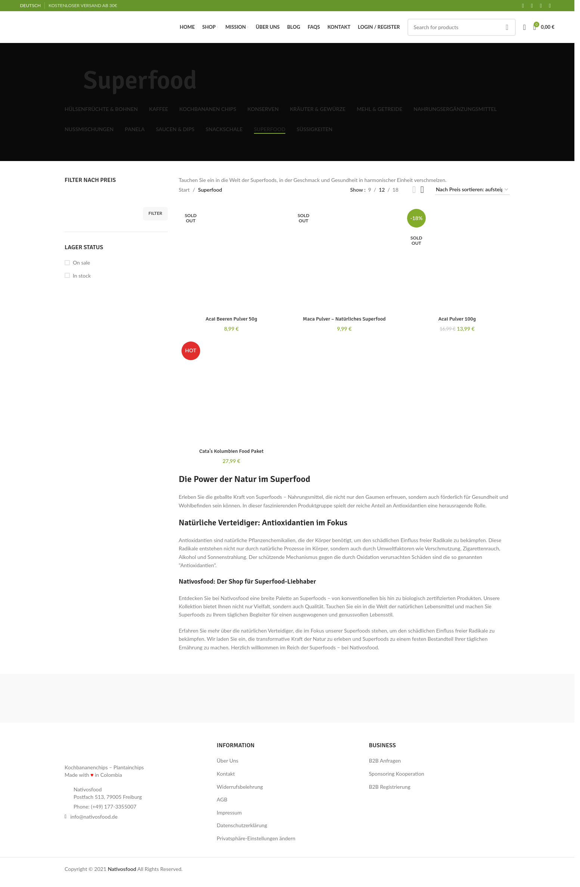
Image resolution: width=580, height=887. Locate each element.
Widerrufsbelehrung (240, 787)
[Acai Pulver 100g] (457, 259)
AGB (222, 799)
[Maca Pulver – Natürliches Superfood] (344, 259)
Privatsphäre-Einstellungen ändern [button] (256, 838)
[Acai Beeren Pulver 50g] (231, 259)
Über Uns (227, 760)
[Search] (461, 27)
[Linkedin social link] (550, 6)
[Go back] (74, 80)
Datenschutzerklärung (242, 825)
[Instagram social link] (541, 6)
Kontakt (226, 773)
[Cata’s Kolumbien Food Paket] (231, 391)
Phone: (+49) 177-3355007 (105, 806)
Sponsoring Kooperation (396, 773)
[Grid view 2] (414, 189)
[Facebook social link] (523, 6)
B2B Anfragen (385, 760)
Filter (155, 213)
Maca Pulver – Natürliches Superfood (344, 319)
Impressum (229, 812)
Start (184, 189)
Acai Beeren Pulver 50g (231, 319)
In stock (82, 275)
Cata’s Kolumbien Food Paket (231, 451)
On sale (81, 262)
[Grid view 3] (422, 189)
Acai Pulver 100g (457, 319)
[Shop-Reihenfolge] (472, 190)
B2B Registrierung (389, 787)
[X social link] (532, 6)
